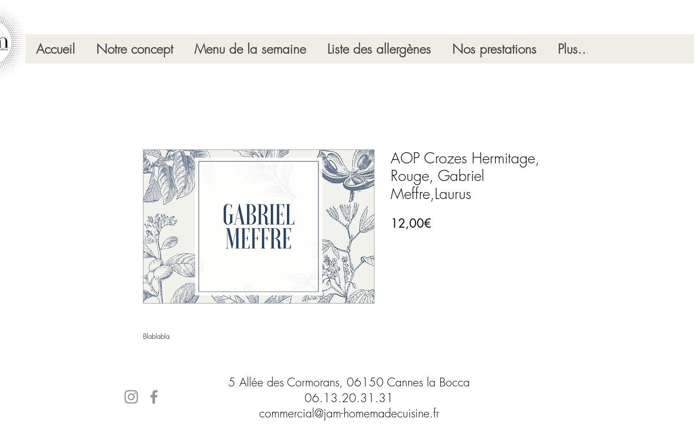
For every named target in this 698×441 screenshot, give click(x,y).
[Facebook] (154, 397)
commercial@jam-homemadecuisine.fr (349, 413)
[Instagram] (131, 397)
